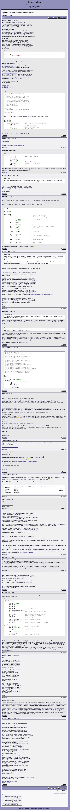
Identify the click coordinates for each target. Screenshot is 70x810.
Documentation (33, 808)
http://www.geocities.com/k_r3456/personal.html (40, 294)
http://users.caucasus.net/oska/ (10, 447)
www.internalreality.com (10, 66)
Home (30, 6)
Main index (21, 808)
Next (11, 15)
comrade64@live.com (10, 145)
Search (33, 6)
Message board (46, 808)
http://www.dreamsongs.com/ (9, 781)
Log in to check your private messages (32, 7)
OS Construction (14, 12)
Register (38, 6)
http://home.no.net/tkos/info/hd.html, (28, 461)
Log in (43, 7)
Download (27, 808)
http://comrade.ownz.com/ (19, 145)
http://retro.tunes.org (27, 552)
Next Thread (63, 792)
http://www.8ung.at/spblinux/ (9, 73)
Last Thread (56, 792)
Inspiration (5, 86)
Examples (40, 808)
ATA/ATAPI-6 (6, 87)
